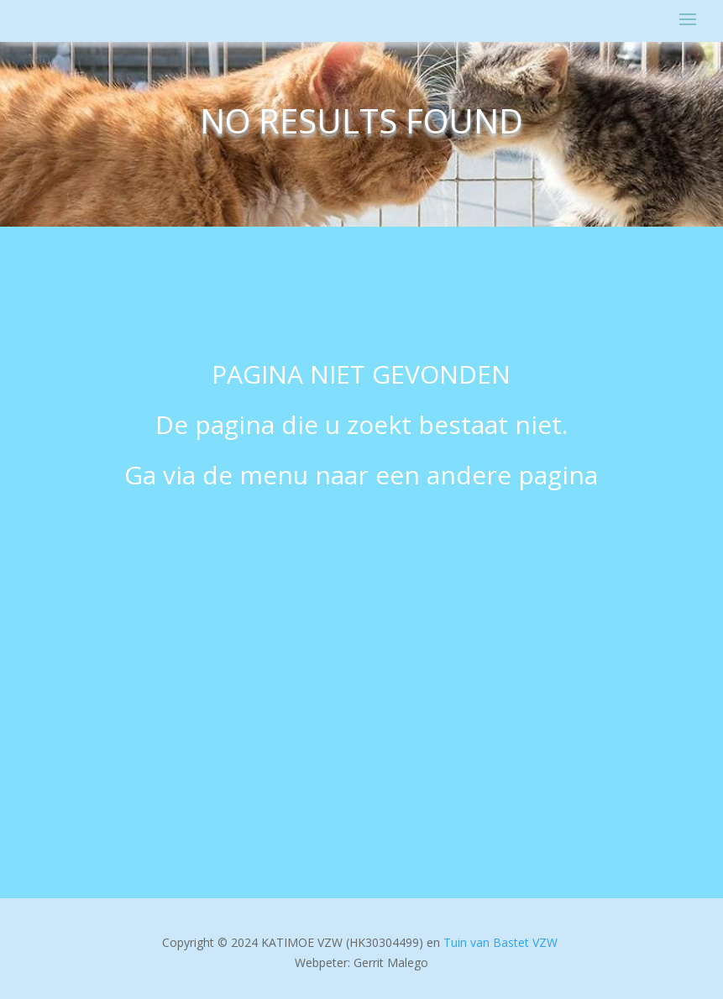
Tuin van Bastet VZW (500, 942)
